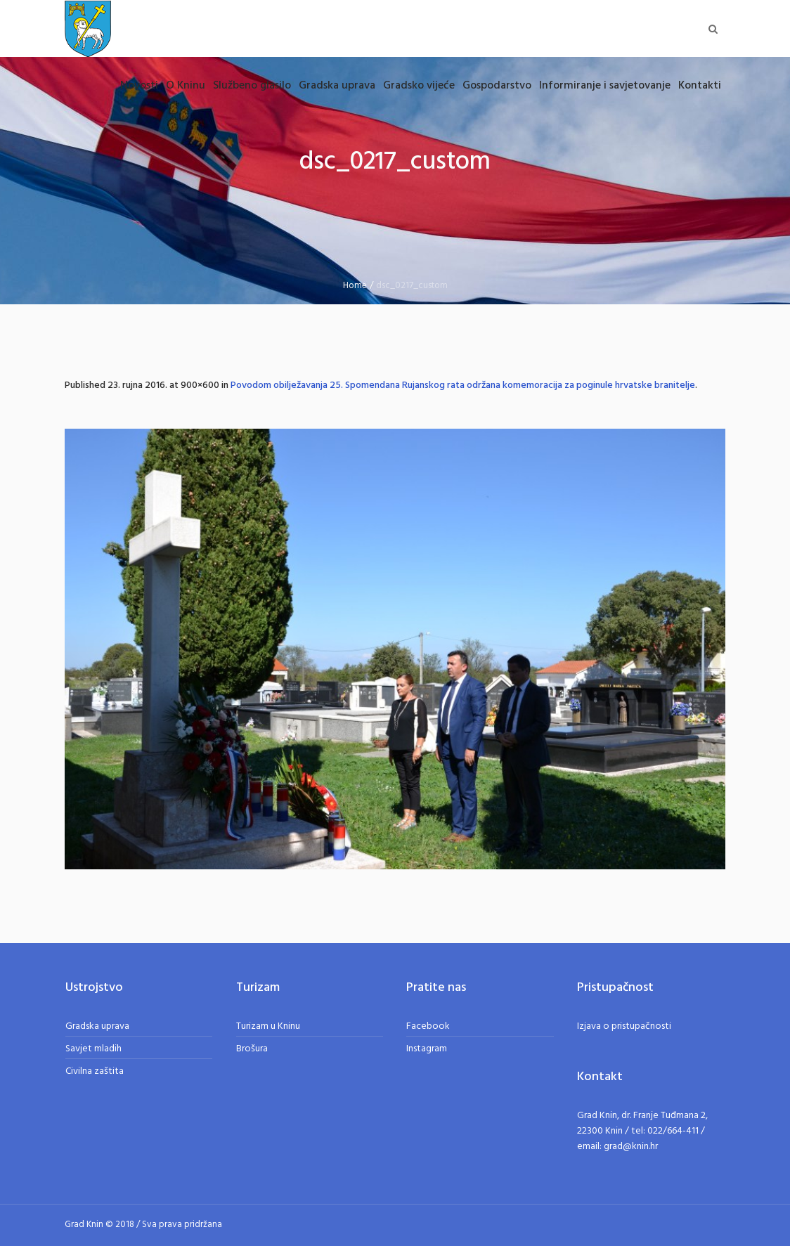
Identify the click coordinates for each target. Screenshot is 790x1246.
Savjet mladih (93, 1049)
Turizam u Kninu (268, 1026)
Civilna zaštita (94, 1071)
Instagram (426, 1049)
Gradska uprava (97, 1026)
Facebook (428, 1026)
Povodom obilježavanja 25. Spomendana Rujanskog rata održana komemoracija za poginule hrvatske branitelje (463, 385)
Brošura (252, 1049)
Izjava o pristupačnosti (624, 1026)
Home (355, 285)
